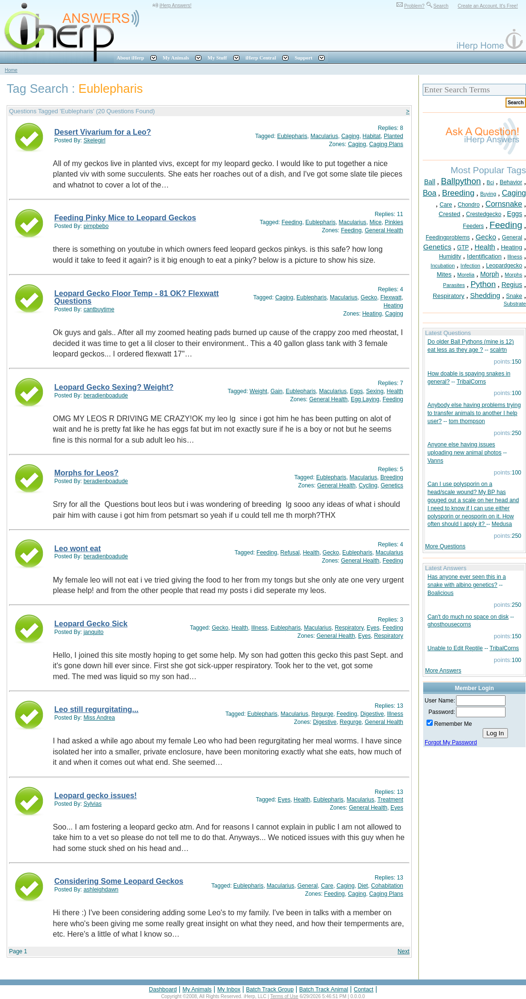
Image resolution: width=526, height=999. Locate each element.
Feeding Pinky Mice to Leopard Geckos (125, 218)
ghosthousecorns (449, 624)
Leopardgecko (504, 265)
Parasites (454, 285)
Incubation (443, 265)
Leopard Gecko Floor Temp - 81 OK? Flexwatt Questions (136, 297)
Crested (450, 214)
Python (483, 284)
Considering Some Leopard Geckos (118, 881)
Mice (375, 222)
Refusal (290, 552)
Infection (470, 265)
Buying (488, 194)
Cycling (368, 485)
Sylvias (92, 804)
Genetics (392, 485)
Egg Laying (365, 399)
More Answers (443, 670)
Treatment (390, 799)
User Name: (440, 700)
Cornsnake (504, 204)
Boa (429, 193)
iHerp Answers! (175, 5)
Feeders (473, 226)
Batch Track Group (270, 989)
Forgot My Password (451, 742)
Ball (429, 182)
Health (395, 391)
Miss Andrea (99, 717)
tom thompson (467, 421)
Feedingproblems (448, 237)
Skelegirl (94, 140)
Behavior (511, 182)
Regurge (322, 714)
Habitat (372, 136)
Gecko (369, 297)
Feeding (292, 222)
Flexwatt (391, 297)
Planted (393, 136)
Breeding (391, 477)
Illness (259, 627)
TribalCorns (471, 381)
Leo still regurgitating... (96, 709)
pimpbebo (96, 226)
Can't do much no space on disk (467, 616)
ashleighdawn (100, 889)
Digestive (372, 714)
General (308, 885)
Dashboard (163, 989)
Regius (511, 284)
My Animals (196, 989)
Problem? (414, 6)
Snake (514, 296)
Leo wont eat (77, 548)
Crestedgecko (483, 214)
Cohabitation (387, 885)
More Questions (445, 546)
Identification (484, 256)
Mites (444, 274)
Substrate (515, 304)
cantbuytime (98, 309)
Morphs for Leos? (86, 473)
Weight (258, 391)
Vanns (435, 460)
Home (11, 70)
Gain (276, 391)
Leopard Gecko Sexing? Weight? (113, 387)
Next (403, 951)
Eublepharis (292, 136)
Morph (489, 274)
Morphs (513, 274)
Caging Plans (386, 144)
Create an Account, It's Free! (487, 6)
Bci (490, 182)
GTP (463, 247)
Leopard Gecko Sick (91, 624)
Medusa (502, 524)
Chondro (469, 204)
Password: (441, 712)
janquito (93, 632)
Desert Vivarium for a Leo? (102, 132)
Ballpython (461, 181)
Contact (363, 989)
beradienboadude (105, 395)
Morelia (466, 274)
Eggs (356, 391)
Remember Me (453, 724)
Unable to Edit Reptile (455, 648)
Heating (393, 305)
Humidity (450, 256)
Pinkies (394, 222)
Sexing (375, 391)
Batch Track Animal (323, 989)
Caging (350, 136)
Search (440, 6)
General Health (384, 230)
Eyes (373, 627)
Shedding (485, 295)
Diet (363, 885)
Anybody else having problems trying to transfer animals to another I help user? (474, 413)
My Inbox (228, 989)
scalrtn (498, 349)
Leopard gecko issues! (95, 795)
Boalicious (440, 593)
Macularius (324, 136)
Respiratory (349, 627)
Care (327, 885)
